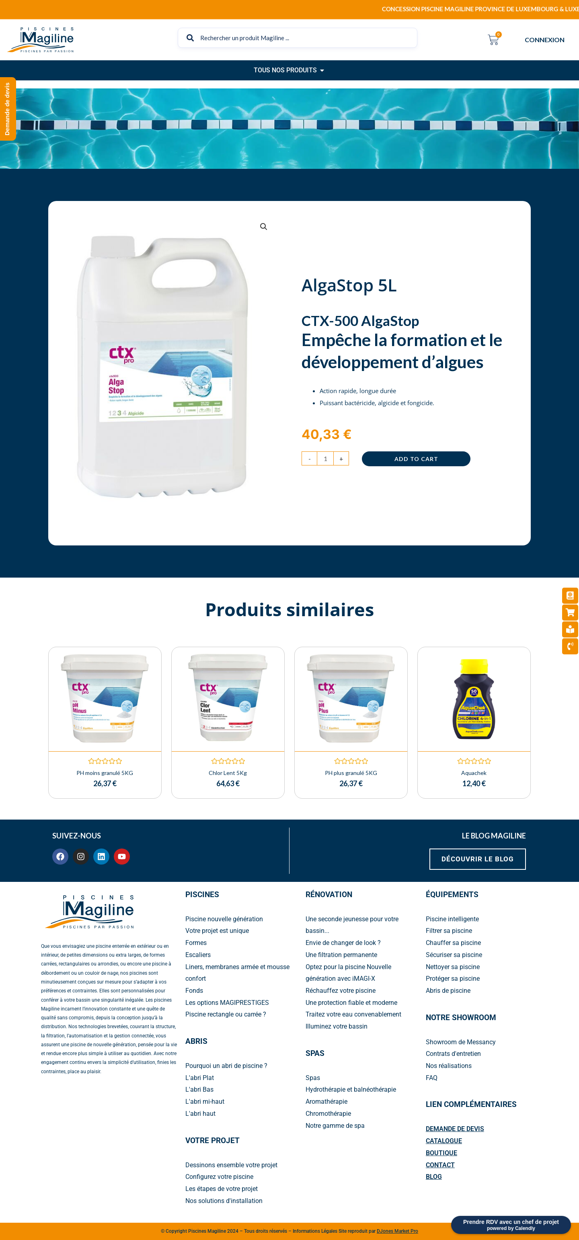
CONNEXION (547, 40)
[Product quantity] (325, 458)
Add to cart (416, 458)
